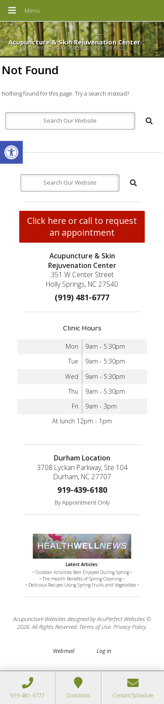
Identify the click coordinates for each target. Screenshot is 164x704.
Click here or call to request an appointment (82, 226)
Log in (104, 651)
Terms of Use (95, 627)
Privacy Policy (129, 627)
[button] (11, 152)
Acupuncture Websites (39, 619)
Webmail (63, 651)
